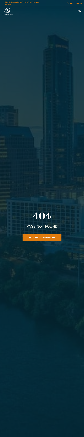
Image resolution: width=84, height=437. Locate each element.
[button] (78, 10)
